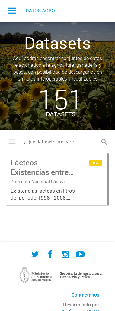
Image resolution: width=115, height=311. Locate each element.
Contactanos (85, 294)
